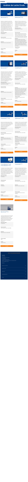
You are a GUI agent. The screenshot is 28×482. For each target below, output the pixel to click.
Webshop (3, 263)
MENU (26, 2)
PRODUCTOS (4, 268)
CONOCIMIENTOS (4, 274)
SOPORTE (3, 271)
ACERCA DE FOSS (5, 265)
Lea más (6, 56)
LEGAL (3, 277)
